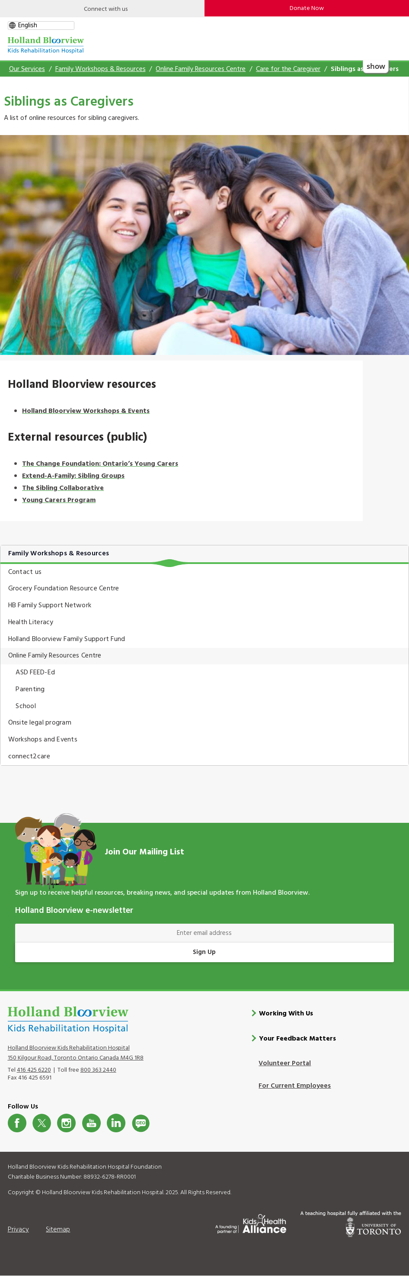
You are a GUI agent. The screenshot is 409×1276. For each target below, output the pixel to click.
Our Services (27, 69)
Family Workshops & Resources (100, 69)
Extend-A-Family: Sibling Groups (73, 476)
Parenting (30, 689)
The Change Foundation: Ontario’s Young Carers (100, 464)
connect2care (29, 756)
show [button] (375, 66)
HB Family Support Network (50, 605)
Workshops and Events (42, 739)
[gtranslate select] (41, 25)
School (26, 706)
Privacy (18, 1229)
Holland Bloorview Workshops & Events (86, 411)
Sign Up (204, 952)
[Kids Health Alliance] (250, 1222)
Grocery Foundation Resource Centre (63, 588)
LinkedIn (116, 1123)
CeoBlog (140, 1123)
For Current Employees (295, 1086)
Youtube (91, 1123)
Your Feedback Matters (297, 1038)
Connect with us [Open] (106, 9)
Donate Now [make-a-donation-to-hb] (307, 8)
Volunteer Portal (285, 1063)
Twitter (41, 1123)
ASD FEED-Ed (35, 672)
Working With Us (286, 1013)
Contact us (25, 572)
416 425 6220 (34, 1070)
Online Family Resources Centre (201, 69)
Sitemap (58, 1229)
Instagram (66, 1123)
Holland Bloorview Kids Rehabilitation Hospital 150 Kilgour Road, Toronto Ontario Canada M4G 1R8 (76, 1053)
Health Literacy (31, 622)
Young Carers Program (59, 500)
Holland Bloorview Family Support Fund (66, 639)
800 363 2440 (98, 1070)
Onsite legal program (39, 722)
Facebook (17, 1123)
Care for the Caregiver (288, 69)
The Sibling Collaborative (63, 488)
